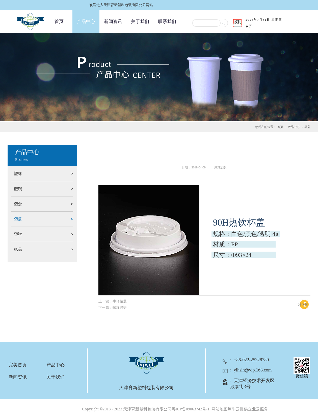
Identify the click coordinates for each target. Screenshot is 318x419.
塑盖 (307, 127)
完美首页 (18, 364)
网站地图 (218, 409)
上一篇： (112, 301)
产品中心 (294, 127)
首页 (59, 21)
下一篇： (112, 308)
